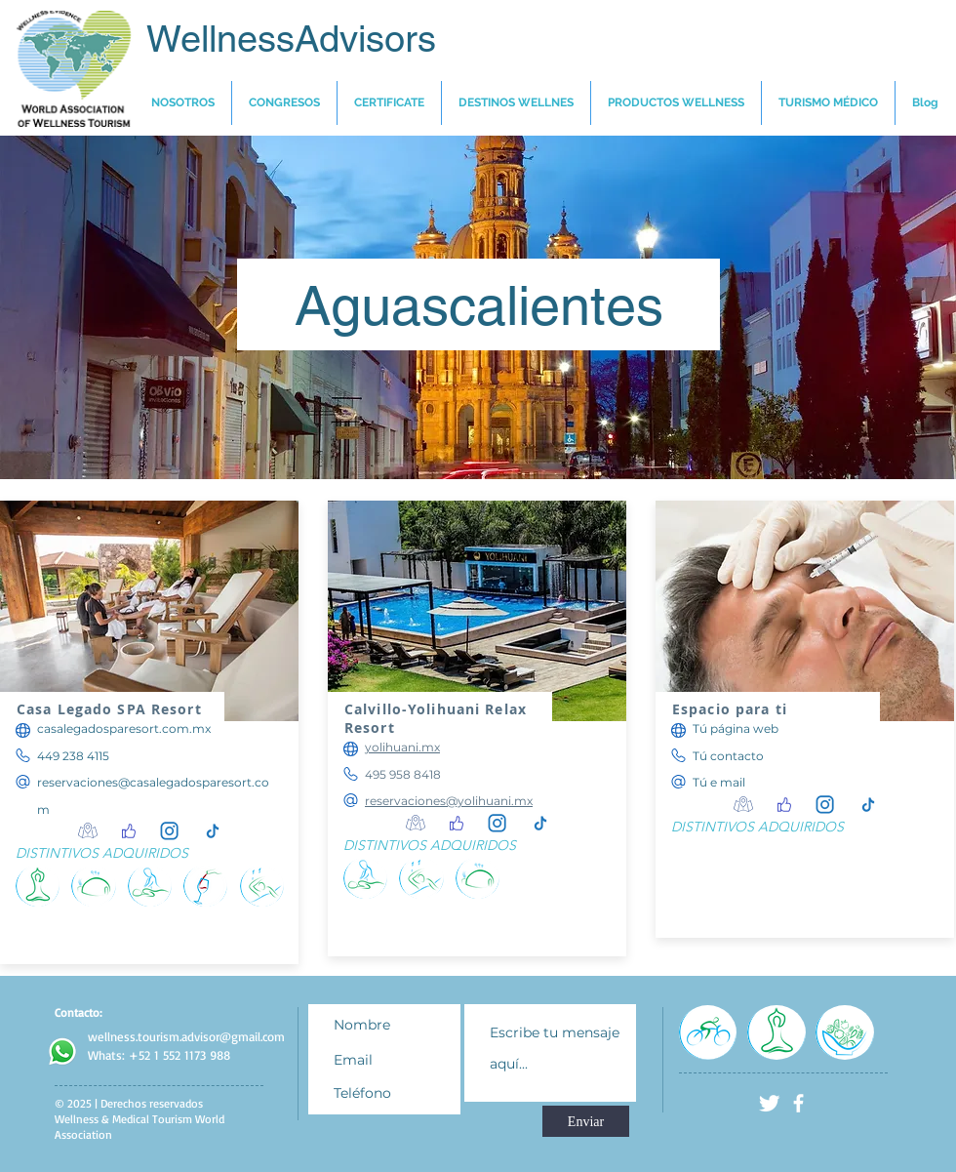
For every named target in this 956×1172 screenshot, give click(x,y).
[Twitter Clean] (769, 1103)
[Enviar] (585, 1121)
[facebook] (798, 1103)
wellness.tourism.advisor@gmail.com (186, 1036)
